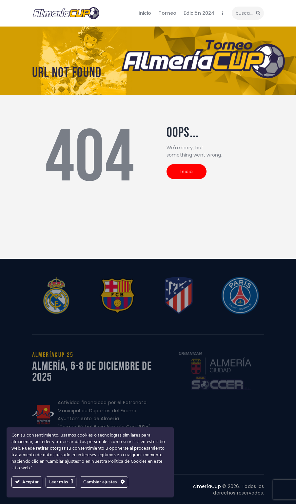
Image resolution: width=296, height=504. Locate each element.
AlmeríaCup (207, 486)
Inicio (186, 171)
